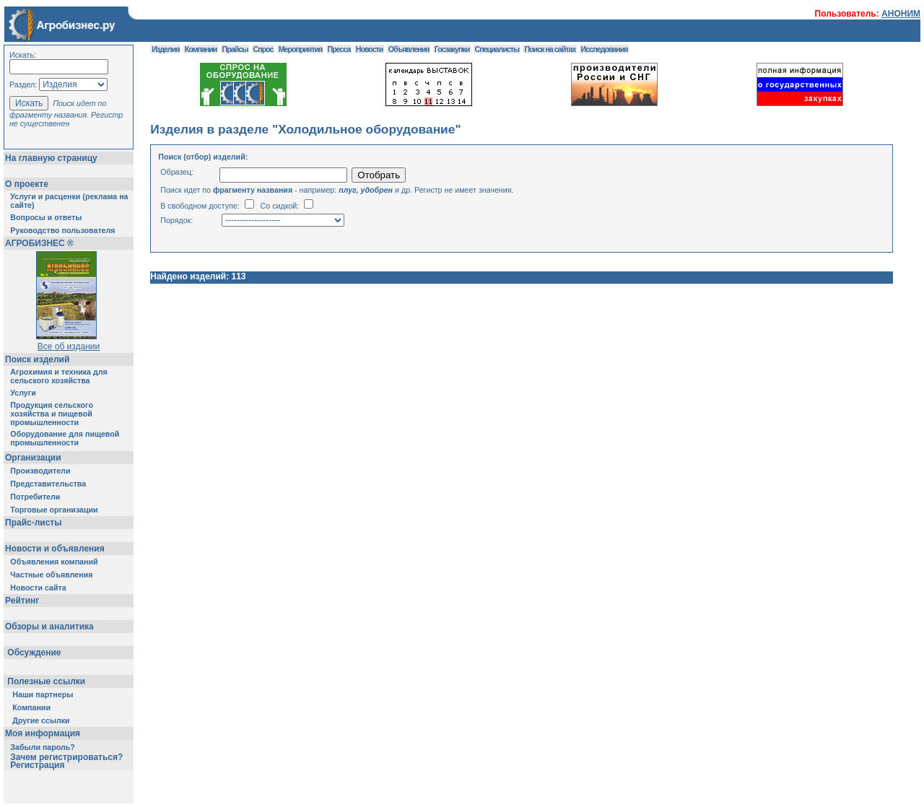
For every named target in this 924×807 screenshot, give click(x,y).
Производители (40, 470)
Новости (369, 49)
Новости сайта (38, 587)
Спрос (263, 49)
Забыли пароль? (42, 747)
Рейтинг (22, 601)
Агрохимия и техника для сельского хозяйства (58, 376)
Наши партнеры (42, 694)
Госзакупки (452, 49)
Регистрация (37, 765)
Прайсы (235, 49)
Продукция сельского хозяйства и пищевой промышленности (51, 414)
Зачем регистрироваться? (66, 757)
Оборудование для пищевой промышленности (64, 438)
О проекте (26, 184)
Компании (31, 707)
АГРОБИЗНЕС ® (39, 243)
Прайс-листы (33, 523)
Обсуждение (34, 652)
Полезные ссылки (46, 681)
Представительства (48, 483)
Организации (33, 458)
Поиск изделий (37, 359)
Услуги (22, 392)
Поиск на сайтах (550, 49)
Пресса (339, 49)
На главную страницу (51, 158)
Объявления (409, 49)
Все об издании (69, 346)
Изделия (165, 49)
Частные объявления (51, 574)
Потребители (35, 496)
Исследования (604, 49)
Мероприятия (300, 49)
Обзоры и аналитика (49, 626)
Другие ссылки (40, 720)
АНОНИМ (900, 14)
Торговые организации (53, 509)
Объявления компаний (53, 561)
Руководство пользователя (62, 230)
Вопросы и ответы (46, 217)
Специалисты (497, 49)
